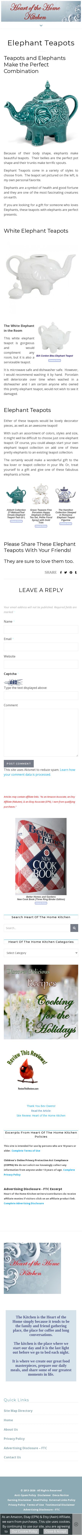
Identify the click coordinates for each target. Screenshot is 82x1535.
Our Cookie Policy (24, 1531)
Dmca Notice (60, 1495)
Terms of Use (35, 1504)
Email (9, 639)
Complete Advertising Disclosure (24, 1203)
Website (9, 656)
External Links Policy (62, 1500)
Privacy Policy (14, 1439)
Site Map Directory (18, 1411)
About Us (11, 1429)
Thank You (34, 1106)
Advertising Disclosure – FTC (25, 1448)
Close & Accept (55, 1531)
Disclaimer (44, 1495)
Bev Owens (48, 1106)
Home (8, 1420)
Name (9, 621)
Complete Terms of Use (26, 1150)
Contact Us (12, 1457)
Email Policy (40, 1500)
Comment (11, 705)
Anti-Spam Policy (25, 1495)
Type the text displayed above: (25, 688)
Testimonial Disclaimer (60, 1504)
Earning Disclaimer (19, 1500)
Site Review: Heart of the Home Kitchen (41, 1115)
